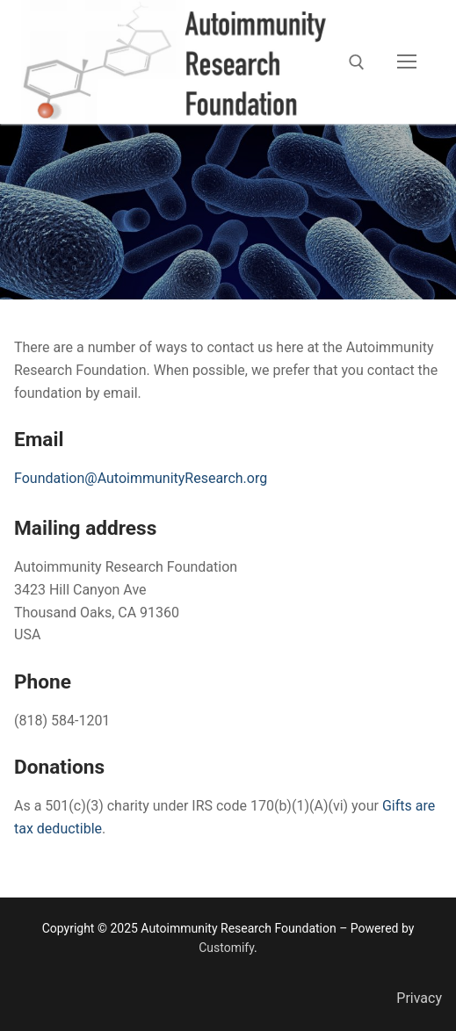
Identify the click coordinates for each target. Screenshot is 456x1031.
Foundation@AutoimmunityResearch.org (140, 478)
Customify (226, 948)
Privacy (419, 998)
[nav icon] (407, 62)
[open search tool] (357, 62)
